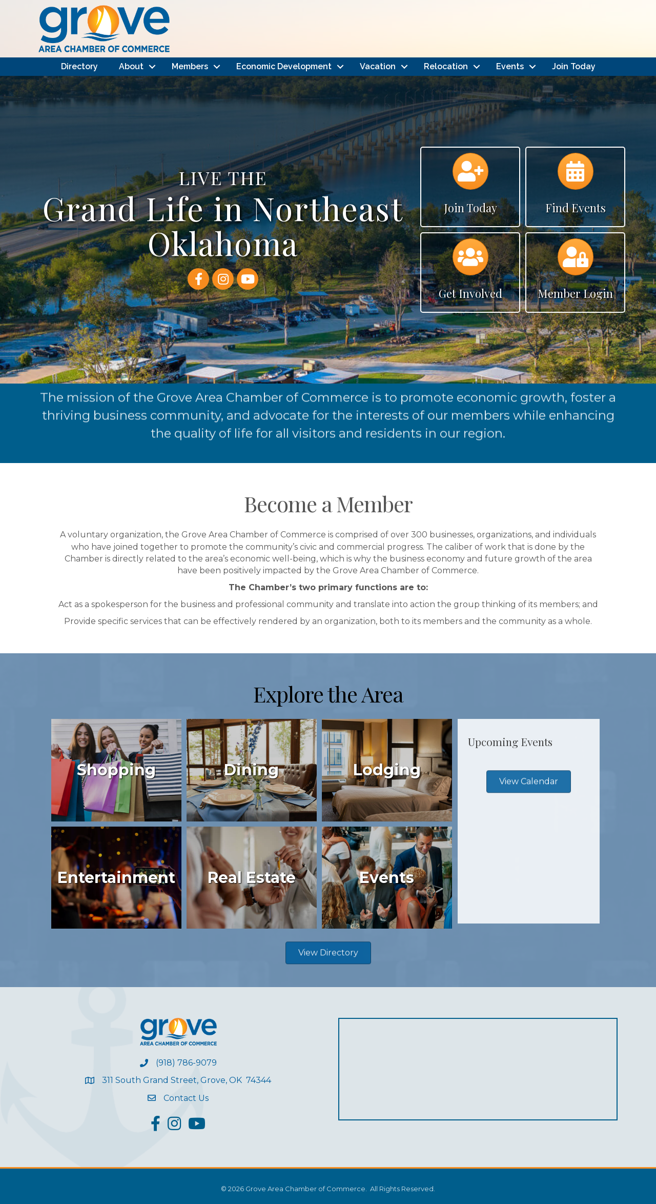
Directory (79, 66)
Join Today (574, 66)
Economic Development (284, 66)
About (131, 66)
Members (190, 66)
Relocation (446, 66)
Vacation (378, 66)
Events (510, 66)
